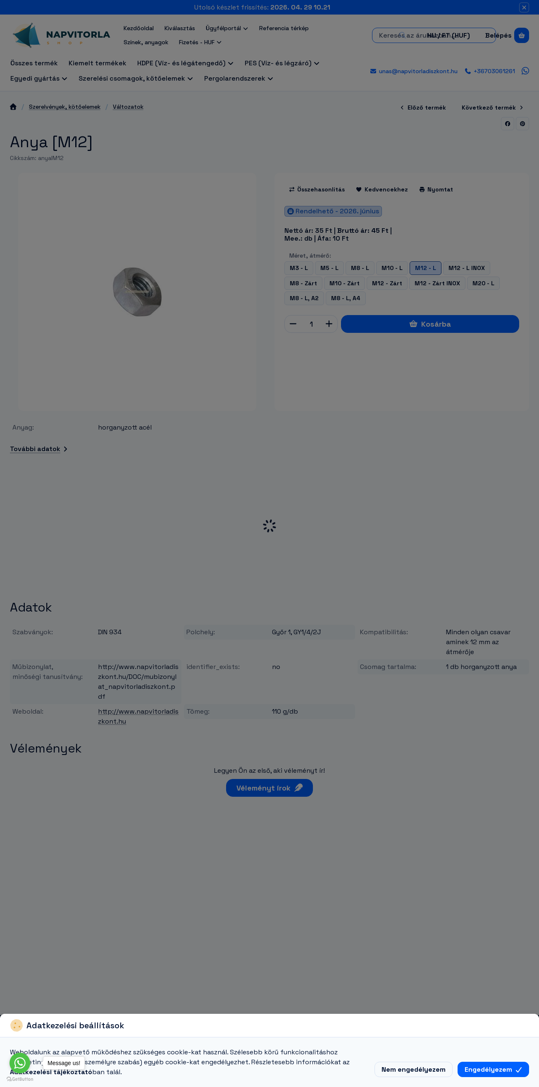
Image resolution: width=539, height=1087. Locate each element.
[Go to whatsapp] (20, 1063)
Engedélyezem (493, 1069)
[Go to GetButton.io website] (20, 1078)
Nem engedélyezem (414, 1069)
